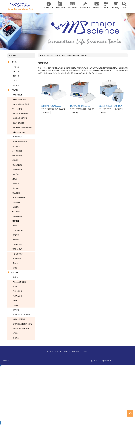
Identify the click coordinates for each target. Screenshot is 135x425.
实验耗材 (16, 235)
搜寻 (124, 7)
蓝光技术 (16, 183)
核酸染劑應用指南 (19, 319)
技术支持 (14, 272)
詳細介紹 (46, 113)
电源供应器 (16, 146)
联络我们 (96, 7)
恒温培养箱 (16, 212)
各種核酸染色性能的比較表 (22, 324)
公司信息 (16, 67)
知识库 (15, 333)
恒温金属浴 (16, 202)
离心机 (15, 263)
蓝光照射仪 (16, 193)
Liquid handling (18, 230)
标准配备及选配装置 (20, 118)
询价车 (115, 7)
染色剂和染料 (18, 254)
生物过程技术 (17, 95)
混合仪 (14, 225)
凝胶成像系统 (17, 169)
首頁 (42, 55)
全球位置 (16, 76)
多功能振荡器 (17, 216)
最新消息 (72, 7)
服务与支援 (85, 7)
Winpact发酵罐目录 (19, 282)
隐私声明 (16, 85)
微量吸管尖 (18, 244)
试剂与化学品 (17, 249)
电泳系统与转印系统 (20, 141)
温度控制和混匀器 (19, 198)
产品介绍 (60, 7)
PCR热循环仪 (17, 258)
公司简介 (48, 7)
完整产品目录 (17, 291)
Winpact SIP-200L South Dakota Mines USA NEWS (24, 328)
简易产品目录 (17, 296)
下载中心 (16, 277)
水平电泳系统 (17, 151)
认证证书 (16, 81)
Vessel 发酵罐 (17, 109)
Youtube (16, 305)
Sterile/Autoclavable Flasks (22, 127)
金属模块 (15, 207)
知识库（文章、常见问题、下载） (24, 314)
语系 (106, 7)
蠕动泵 (15, 268)
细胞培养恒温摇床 (19, 123)
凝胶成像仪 (16, 174)
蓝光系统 (15, 188)
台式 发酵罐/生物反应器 (20, 104)
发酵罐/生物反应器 (19, 99)
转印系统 (15, 160)
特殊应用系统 (17, 165)
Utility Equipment (19, 132)
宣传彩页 (16, 300)
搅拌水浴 (15, 221)
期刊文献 (16, 338)
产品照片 (16, 286)
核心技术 (16, 71)
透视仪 (14, 179)
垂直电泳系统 (17, 155)
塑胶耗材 (15, 240)
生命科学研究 (17, 137)
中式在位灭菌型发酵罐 (21, 113)
